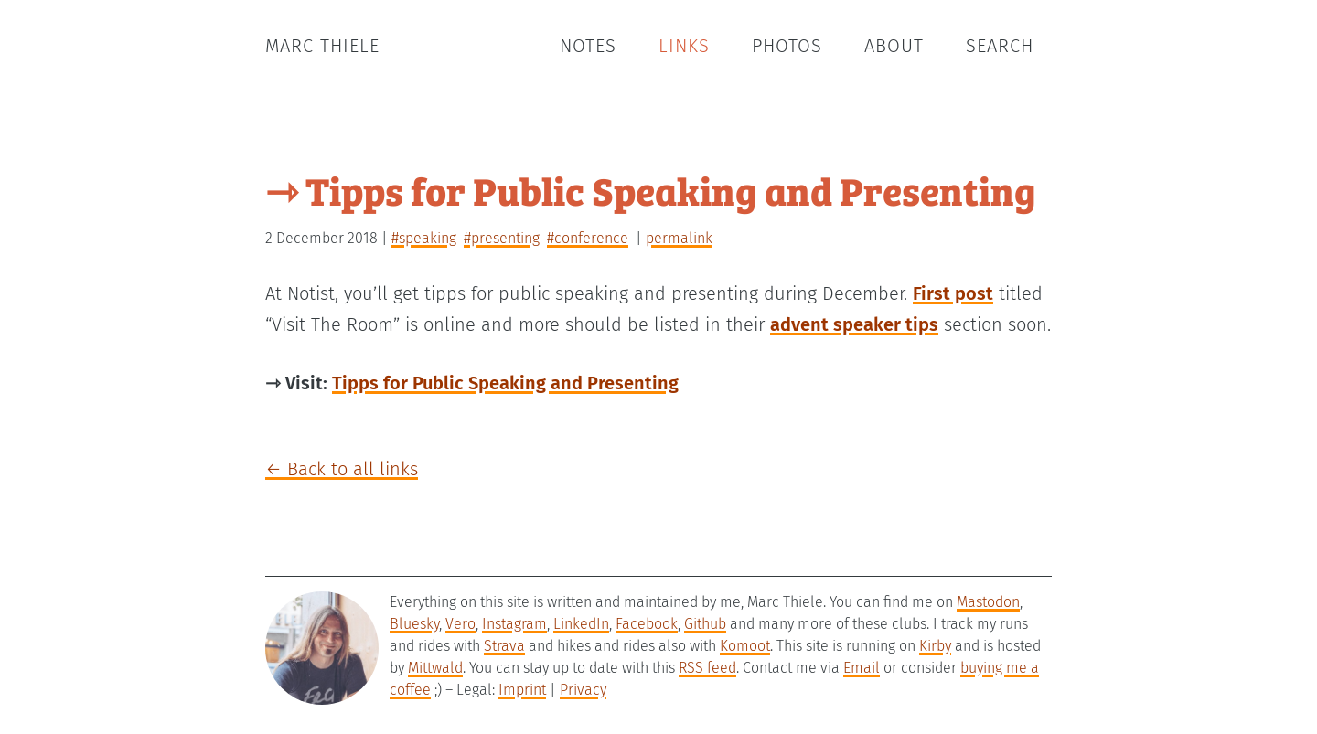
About (894, 46)
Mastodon (988, 602)
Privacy (583, 689)
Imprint (522, 689)
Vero (460, 624)
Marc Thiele (322, 46)
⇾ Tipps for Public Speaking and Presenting (650, 190)
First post (953, 293)
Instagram (514, 624)
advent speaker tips (854, 324)
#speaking (423, 238)
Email (861, 667)
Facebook (647, 624)
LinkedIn (581, 624)
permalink (679, 238)
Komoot (745, 645)
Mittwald (435, 667)
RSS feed (707, 667)
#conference (587, 238)
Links (684, 46)
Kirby (935, 645)
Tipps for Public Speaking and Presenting (505, 383)
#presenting (502, 238)
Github (705, 624)
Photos (787, 46)
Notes (588, 46)
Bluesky (414, 624)
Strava (504, 645)
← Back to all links (341, 469)
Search (999, 46)
